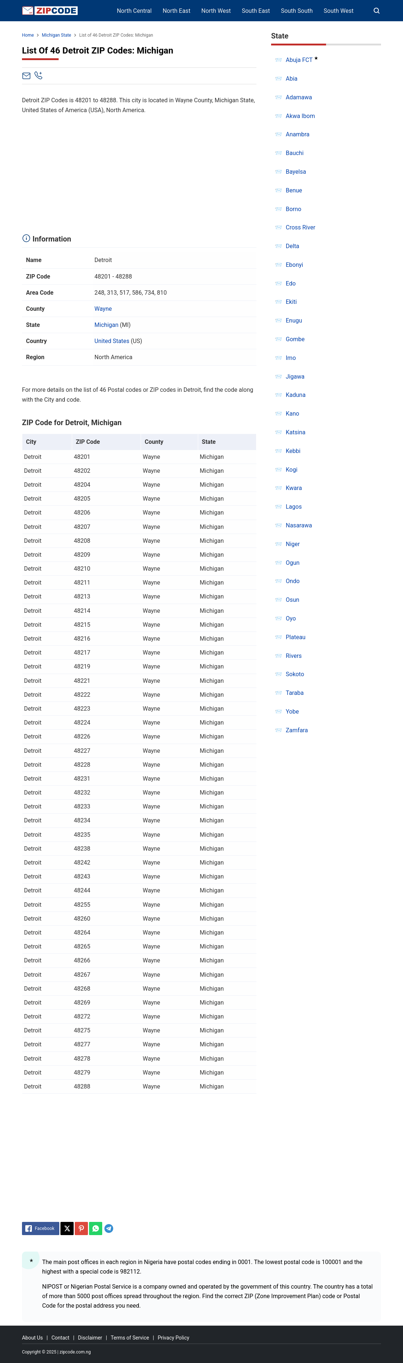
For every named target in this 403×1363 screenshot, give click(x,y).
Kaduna (296, 394)
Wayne (103, 308)
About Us (32, 1338)
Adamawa (299, 97)
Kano (292, 413)
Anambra (298, 134)
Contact (60, 1338)
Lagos (294, 506)
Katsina (296, 432)
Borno (293, 209)
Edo (291, 283)
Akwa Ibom (300, 116)
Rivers (294, 655)
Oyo (291, 618)
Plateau (296, 637)
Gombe (295, 339)
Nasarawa (299, 525)
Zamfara (297, 730)
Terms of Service (130, 1338)
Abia (291, 78)
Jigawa (295, 376)
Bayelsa (296, 171)
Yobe (292, 711)
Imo (291, 357)
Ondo (293, 581)
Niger (293, 544)
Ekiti (291, 301)
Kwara (294, 488)
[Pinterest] (81, 1228)
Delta (292, 246)
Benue (294, 190)
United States (112, 341)
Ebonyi (294, 264)
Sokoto (295, 674)
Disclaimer (90, 1338)
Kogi (291, 469)
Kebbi (293, 450)
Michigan (106, 324)
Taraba (295, 692)
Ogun (293, 562)
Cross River (300, 227)
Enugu (294, 320)
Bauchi (295, 153)
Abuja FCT (299, 59)
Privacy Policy (173, 1338)
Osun (292, 599)
